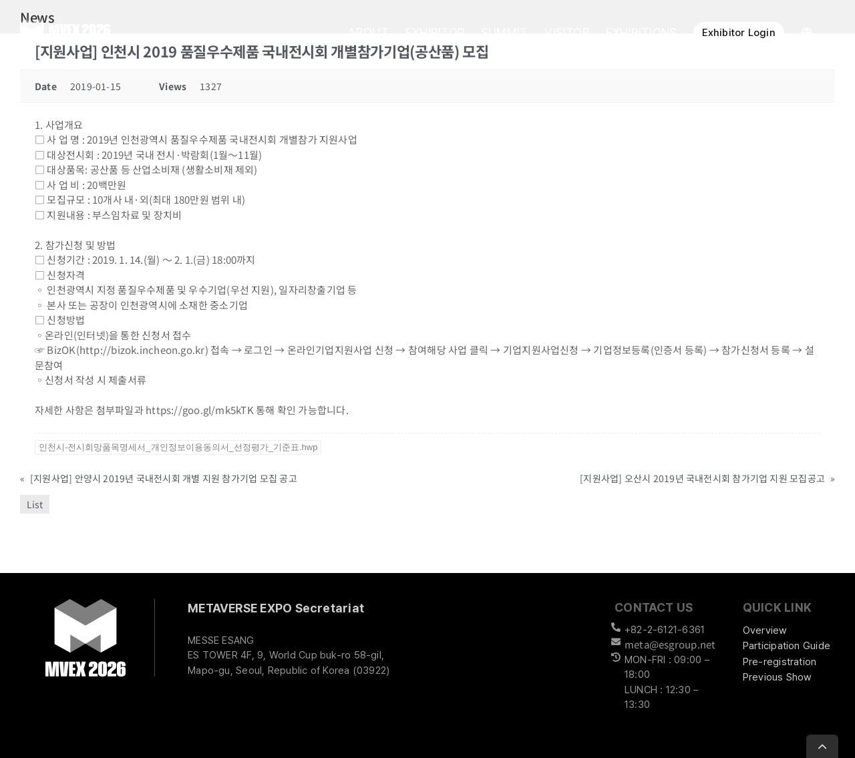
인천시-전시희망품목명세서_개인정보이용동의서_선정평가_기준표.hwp (178, 447)
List (35, 504)
